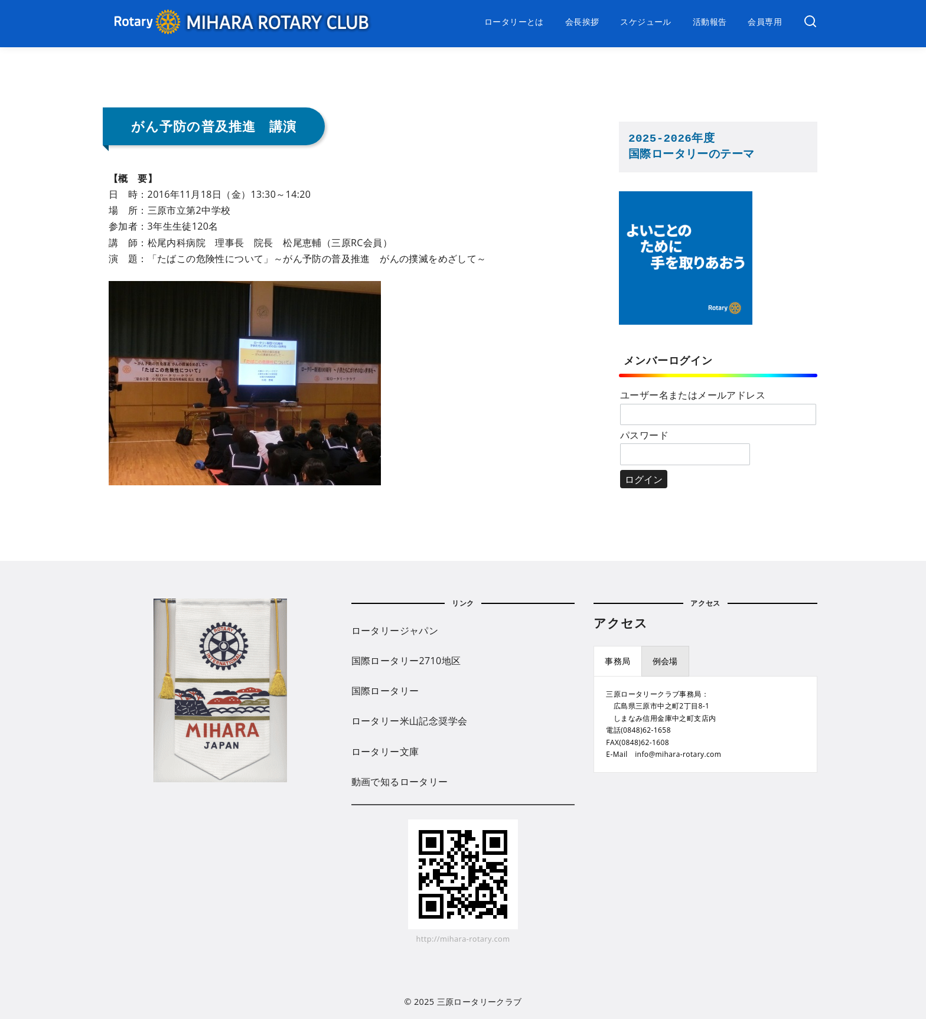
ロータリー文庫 (385, 751)
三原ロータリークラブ (479, 1001)
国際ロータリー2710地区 (406, 660)
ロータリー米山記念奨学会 (409, 720)
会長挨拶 (582, 21)
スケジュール (645, 21)
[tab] (617, 661)
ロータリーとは (514, 21)
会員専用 (765, 21)
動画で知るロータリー (399, 781)
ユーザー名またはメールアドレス (692, 394)
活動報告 (710, 21)
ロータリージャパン (395, 630)
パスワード (644, 435)
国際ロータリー (385, 690)
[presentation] (617, 661)
